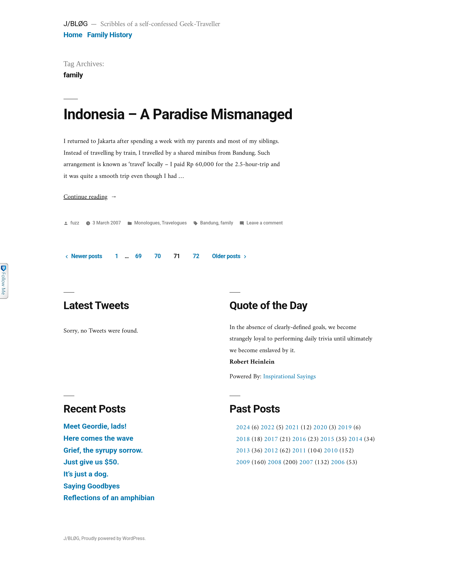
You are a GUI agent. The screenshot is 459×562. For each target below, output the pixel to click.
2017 (271, 439)
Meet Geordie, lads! (95, 426)
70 (158, 256)
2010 (331, 451)
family (226, 223)
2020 (320, 427)
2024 (243, 427)
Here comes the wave (98, 438)
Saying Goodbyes (92, 486)
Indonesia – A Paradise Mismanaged (178, 114)
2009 (243, 462)
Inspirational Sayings (289, 376)
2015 (327, 439)
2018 (243, 439)
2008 (275, 462)
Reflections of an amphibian (109, 497)
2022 (268, 427)
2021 (292, 427)
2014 (355, 439)
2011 (299, 451)
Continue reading (90, 197)
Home (73, 34)
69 (138, 256)
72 (196, 256)
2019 (345, 427)
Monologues (147, 223)
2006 (338, 462)
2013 (243, 451)
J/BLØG (76, 23)
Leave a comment (264, 223)
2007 (306, 462)
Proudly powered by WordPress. (113, 538)
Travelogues (174, 223)
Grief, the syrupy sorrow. (103, 450)
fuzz (75, 223)
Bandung (209, 223)
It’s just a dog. (86, 474)
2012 (271, 451)
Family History (109, 34)
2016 (299, 439)
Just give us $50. (91, 462)
